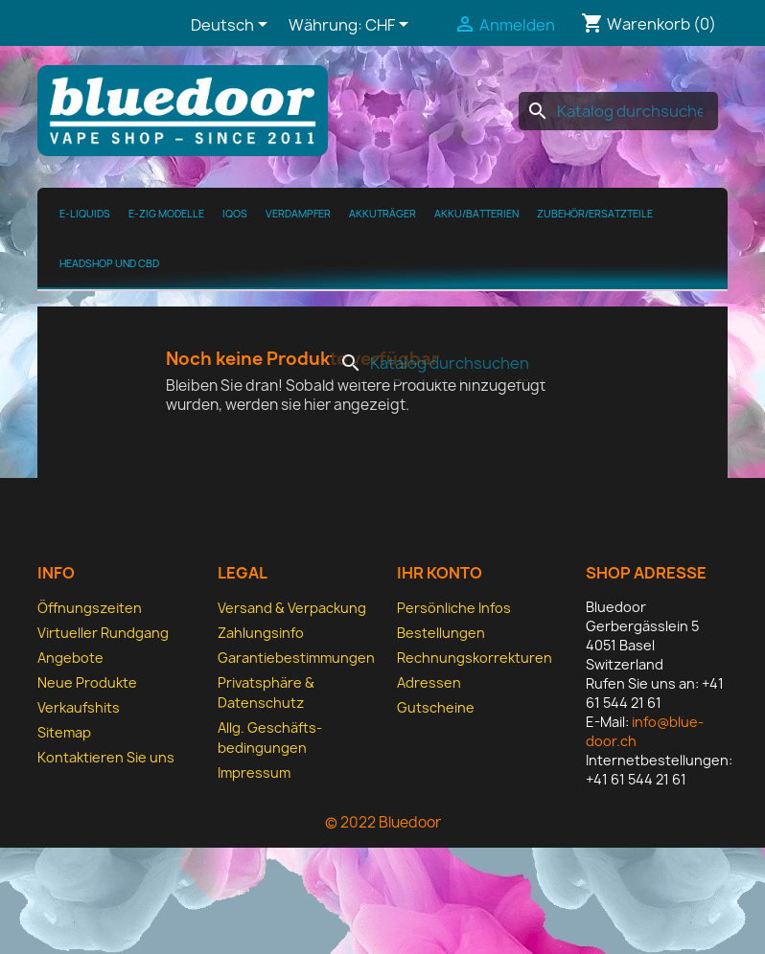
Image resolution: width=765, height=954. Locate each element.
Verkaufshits (78, 707)
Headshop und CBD (109, 263)
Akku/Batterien (476, 213)
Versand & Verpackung (292, 608)
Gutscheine (436, 707)
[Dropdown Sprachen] (232, 25)
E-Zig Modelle (166, 213)
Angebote (70, 657)
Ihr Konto (439, 572)
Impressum (254, 772)
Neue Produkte (87, 682)
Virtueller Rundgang (103, 633)
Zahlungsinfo (261, 633)
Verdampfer (298, 213)
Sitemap (64, 732)
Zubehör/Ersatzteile (595, 213)
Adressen (429, 682)
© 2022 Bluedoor (383, 822)
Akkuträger (382, 213)
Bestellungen (441, 633)
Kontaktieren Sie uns (105, 757)
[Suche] (618, 111)
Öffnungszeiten (89, 608)
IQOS (234, 213)
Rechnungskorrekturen (474, 657)
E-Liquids (84, 213)
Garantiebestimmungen (296, 657)
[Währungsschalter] (390, 25)
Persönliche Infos (454, 608)
